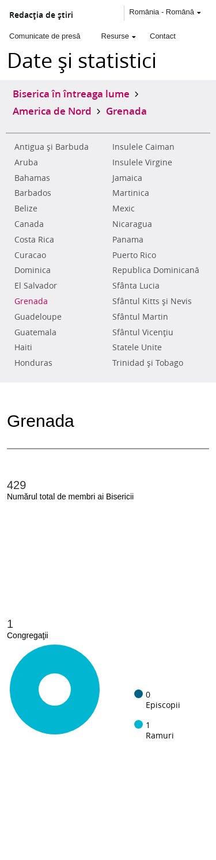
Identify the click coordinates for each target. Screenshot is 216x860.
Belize (25, 208)
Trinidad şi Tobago (147, 363)
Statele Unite (137, 347)
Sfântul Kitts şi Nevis (152, 301)
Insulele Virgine (142, 162)
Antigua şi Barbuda (51, 147)
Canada (29, 224)
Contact (163, 36)
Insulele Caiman (143, 147)
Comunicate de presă (45, 36)
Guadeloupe (38, 317)
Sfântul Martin (140, 317)
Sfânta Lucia (136, 285)
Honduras (33, 363)
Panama (127, 239)
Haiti (23, 347)
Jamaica (127, 178)
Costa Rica (34, 239)
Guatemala (35, 332)
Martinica (130, 193)
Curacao (30, 255)
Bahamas (32, 178)
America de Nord (52, 111)
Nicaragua (132, 224)
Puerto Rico (134, 255)
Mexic (123, 208)
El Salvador (35, 285)
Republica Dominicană (155, 270)
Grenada (31, 301)
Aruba (26, 162)
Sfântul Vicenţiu (142, 332)
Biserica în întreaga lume (71, 93)
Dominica (32, 270)
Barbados (32, 193)
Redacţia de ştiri (41, 15)
